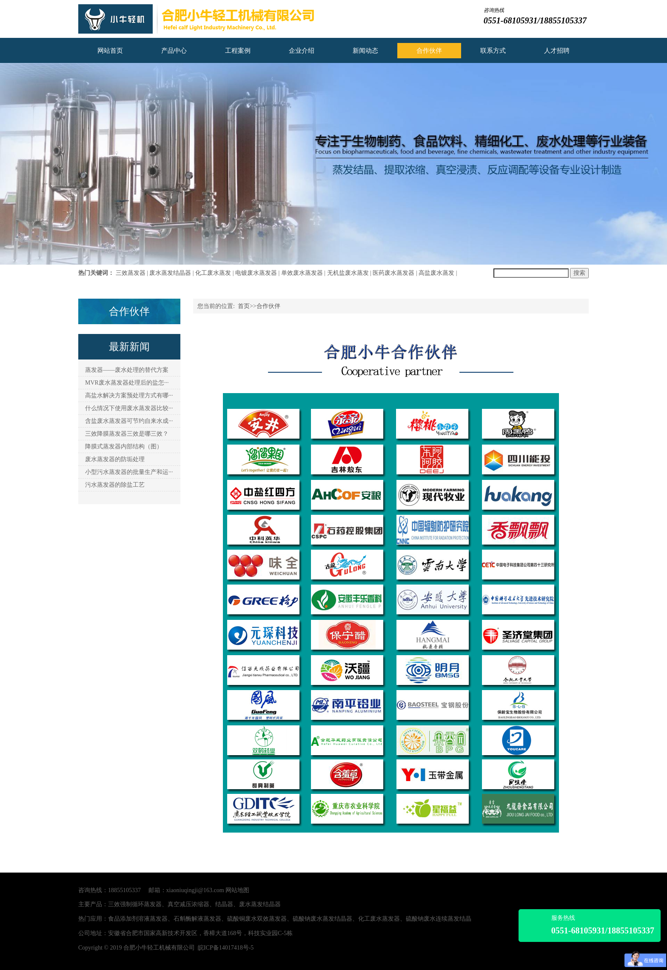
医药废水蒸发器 (393, 273)
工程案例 (238, 50)
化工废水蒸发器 (379, 919)
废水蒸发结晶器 (170, 273)
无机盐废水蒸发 (348, 273)
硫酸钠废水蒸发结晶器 (322, 919)
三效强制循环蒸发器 (135, 904)
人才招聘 (557, 50)
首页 (244, 306)
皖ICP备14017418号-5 (226, 947)
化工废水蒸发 (213, 273)
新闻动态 (365, 50)
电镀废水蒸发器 (256, 273)
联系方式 (493, 50)
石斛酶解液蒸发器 (197, 919)
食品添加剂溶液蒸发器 (138, 919)
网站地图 (237, 890)
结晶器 (224, 904)
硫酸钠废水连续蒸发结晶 (438, 919)
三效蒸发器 (130, 273)
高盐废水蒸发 (436, 273)
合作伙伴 (429, 50)
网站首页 (110, 50)
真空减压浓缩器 (188, 904)
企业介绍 (301, 50)
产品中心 (174, 50)
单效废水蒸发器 (302, 273)
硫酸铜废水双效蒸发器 (257, 919)
